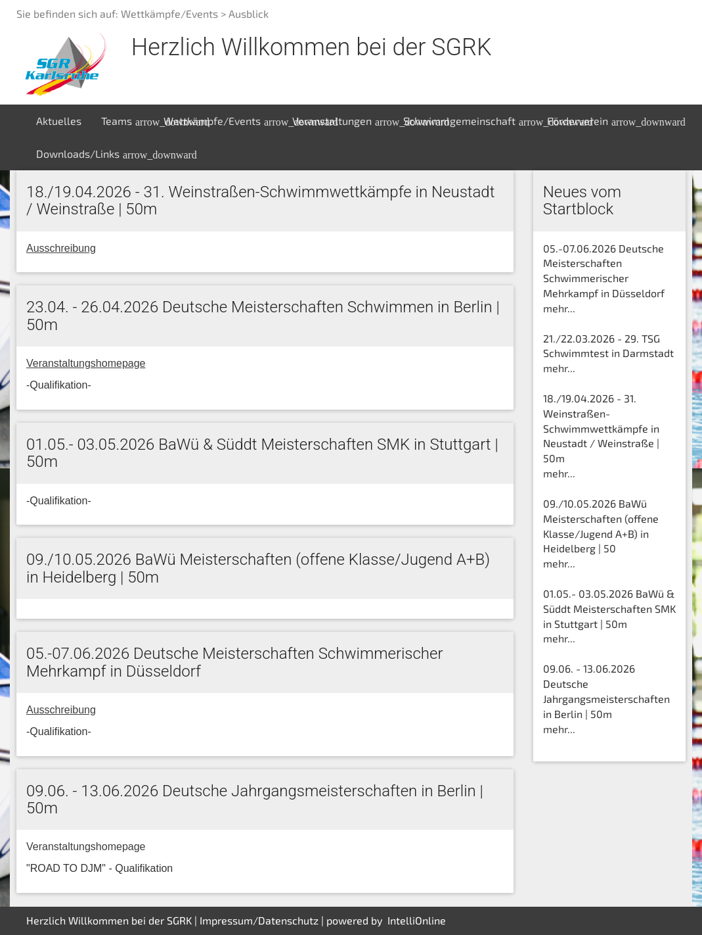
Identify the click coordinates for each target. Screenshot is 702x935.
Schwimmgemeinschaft (470, 121)
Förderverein (588, 121)
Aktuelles (58, 120)
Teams (127, 121)
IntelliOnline (416, 920)
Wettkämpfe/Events (223, 121)
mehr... (559, 308)
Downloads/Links (88, 153)
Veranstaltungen (342, 121)
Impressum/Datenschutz (259, 920)
